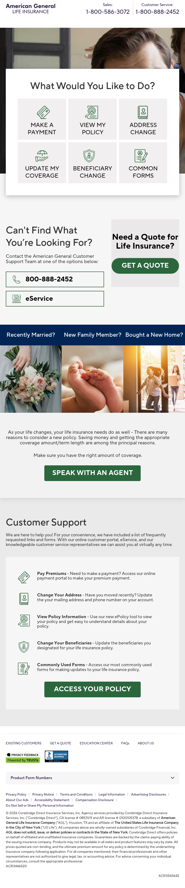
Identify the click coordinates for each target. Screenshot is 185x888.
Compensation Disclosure (94, 800)
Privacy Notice (43, 794)
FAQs (125, 743)
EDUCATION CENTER (96, 743)
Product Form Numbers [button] (31, 778)
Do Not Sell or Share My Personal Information (40, 806)
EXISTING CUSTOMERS (23, 743)
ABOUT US (146, 743)
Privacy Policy (16, 794)
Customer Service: (157, 9)
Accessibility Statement (51, 800)
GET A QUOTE (60, 743)
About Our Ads (17, 800)
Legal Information (112, 794)
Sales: (108, 9)
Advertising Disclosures (148, 794)
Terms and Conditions (76, 794)
